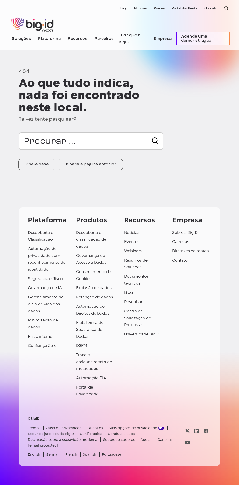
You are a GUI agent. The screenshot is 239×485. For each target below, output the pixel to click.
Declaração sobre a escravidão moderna (62, 440)
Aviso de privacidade (64, 428)
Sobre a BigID (185, 232)
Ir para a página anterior (90, 164)
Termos (34, 428)
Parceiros (104, 39)
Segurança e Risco (45, 279)
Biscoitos (95, 428)
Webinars (133, 251)
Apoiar (146, 440)
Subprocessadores (119, 440)
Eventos (131, 241)
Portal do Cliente (184, 8)
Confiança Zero (42, 345)
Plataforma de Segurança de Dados (89, 329)
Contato (210, 8)
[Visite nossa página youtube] (187, 442)
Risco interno (40, 336)
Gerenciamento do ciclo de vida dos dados (46, 304)
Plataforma (49, 39)
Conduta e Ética (121, 434)
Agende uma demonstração (196, 38)
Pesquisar (133, 302)
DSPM (81, 345)
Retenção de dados (94, 297)
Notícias (140, 8)
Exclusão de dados (94, 288)
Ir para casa (36, 164)
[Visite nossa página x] (187, 431)
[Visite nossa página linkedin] (196, 431)
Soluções (21, 39)
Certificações (91, 434)
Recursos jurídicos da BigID (51, 434)
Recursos (78, 39)
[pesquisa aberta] (226, 8)
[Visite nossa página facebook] (206, 431)
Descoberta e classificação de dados (91, 239)
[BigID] (32, 24)
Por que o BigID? (130, 38)
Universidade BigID (141, 334)
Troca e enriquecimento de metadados (94, 362)
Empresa (163, 39)
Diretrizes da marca (190, 251)
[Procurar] (155, 140)
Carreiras (180, 241)
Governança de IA (45, 288)
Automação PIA (91, 378)
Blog (123, 8)
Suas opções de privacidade (133, 428)
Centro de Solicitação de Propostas (137, 318)
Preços (159, 8)
